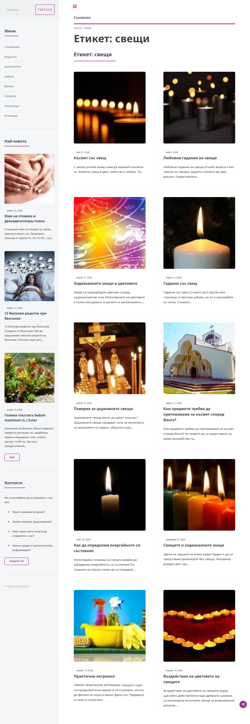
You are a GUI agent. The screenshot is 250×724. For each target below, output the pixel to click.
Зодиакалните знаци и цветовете (105, 283)
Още (12, 457)
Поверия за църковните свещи (103, 408)
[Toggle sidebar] (75, 6)
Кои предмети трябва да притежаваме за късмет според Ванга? (193, 414)
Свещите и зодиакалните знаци (193, 545)
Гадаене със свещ (180, 283)
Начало (78, 27)
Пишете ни (16, 561)
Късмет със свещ (90, 157)
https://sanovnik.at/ (18, 586)
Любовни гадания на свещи (190, 157)
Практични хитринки (94, 676)
